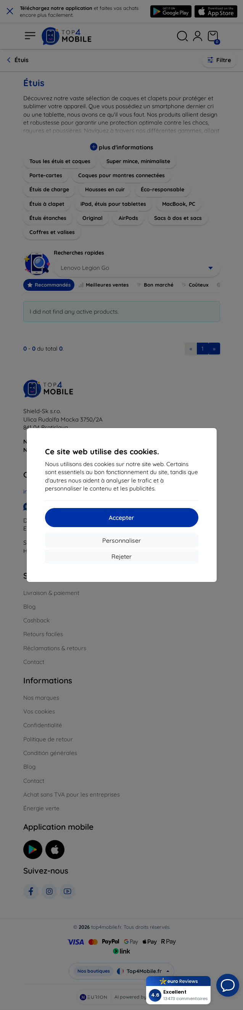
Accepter (121, 517)
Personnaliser (121, 540)
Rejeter (121, 556)
